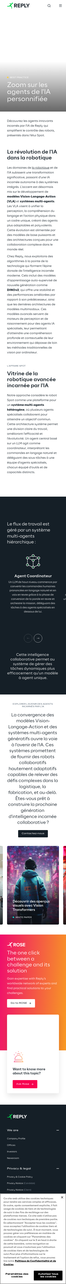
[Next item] (38, 638)
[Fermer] (62, 1197)
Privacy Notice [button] (21, 1183)
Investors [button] (12, 1152)
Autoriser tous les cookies (48, 1275)
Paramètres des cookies (16, 1275)
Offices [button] (11, 1145)
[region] (33, 1238)
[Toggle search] (49, 5)
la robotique (40, 167)
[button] (33, 833)
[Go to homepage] (18, 5)
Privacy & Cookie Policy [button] (20, 1177)
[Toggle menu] (60, 5)
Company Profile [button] (16, 1139)
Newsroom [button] (13, 1158)
